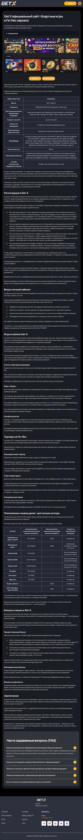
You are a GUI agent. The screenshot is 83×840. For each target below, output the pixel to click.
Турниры (25, 812)
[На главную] (41, 800)
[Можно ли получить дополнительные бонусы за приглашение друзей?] (41, 768)
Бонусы (25, 819)
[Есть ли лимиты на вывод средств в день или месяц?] (41, 782)
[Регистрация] (48, 78)
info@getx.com (47, 818)
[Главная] (9, 3)
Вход (3, 819)
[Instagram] (67, 823)
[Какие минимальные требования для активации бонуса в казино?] (41, 747)
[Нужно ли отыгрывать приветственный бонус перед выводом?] (41, 762)
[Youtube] (55, 823)
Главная (5, 812)
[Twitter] (61, 823)
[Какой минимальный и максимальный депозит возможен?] (41, 775)
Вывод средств (28, 815)
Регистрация (6, 815)
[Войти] (35, 78)
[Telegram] (44, 823)
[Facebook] (49, 823)
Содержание (13, 33)
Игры (3, 823)
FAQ (23, 823)
